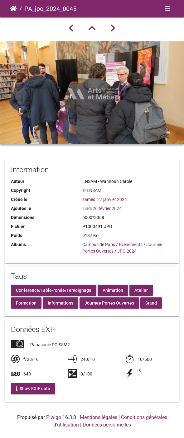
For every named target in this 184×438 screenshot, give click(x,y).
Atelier (141, 289)
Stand (151, 302)
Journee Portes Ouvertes (109, 302)
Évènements (131, 244)
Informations (60, 302)
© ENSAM (91, 190)
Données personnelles (107, 425)
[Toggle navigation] (167, 8)
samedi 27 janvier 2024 (104, 199)
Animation (113, 289)
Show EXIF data (33, 388)
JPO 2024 (127, 251)
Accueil (13, 8)
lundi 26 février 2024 (102, 208)
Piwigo (53, 417)
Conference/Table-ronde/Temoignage (53, 289)
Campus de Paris (98, 244)
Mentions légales (98, 417)
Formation (26, 302)
